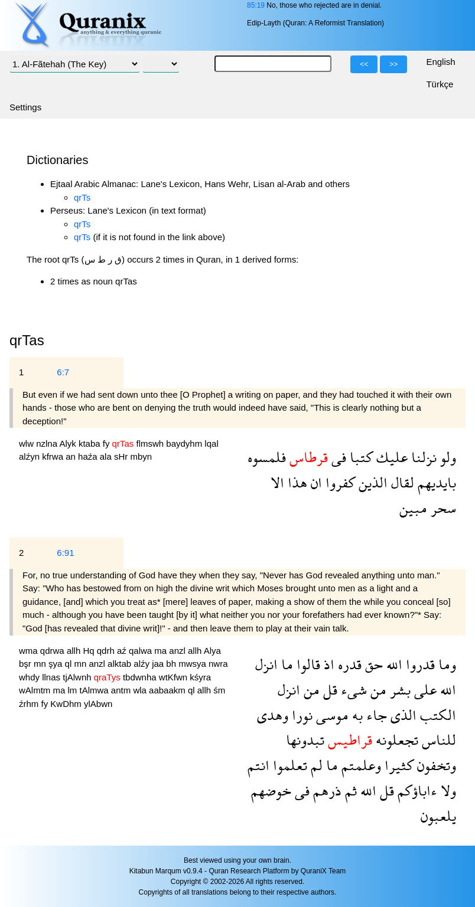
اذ (327, 664)
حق (372, 664)
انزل (266, 664)
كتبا (359, 457)
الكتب (436, 715)
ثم (349, 790)
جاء (375, 715)
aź (123, 651)
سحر (441, 508)
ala (107, 456)
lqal (211, 443)
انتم (258, 765)
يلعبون (438, 816)
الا (277, 482)
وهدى (272, 715)
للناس (437, 740)
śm (219, 690)
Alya (212, 651)
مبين (413, 508)
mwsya (193, 664)
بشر (398, 689)
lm (74, 690)
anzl (178, 651)
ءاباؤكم (415, 790)
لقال (401, 482)
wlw (27, 443)
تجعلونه (395, 740)
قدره (348, 664)
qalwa (141, 651)
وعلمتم (359, 765)
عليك (390, 457)
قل (328, 689)
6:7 (63, 372)
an (72, 456)
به (356, 715)
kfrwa (54, 456)
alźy (143, 664)
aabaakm (168, 690)
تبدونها (305, 740)
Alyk (69, 443)
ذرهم (325, 790)
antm (122, 690)
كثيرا (397, 765)
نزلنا (422, 457)
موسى (331, 715)
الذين (371, 482)
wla (141, 690)
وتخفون (435, 765)
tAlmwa (95, 690)
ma (161, 651)
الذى (402, 715)
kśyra (200, 677)
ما (285, 664)
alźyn (30, 456)
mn (41, 664)
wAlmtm (36, 690)
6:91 (65, 553)
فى (337, 457)
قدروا (418, 664)
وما (445, 664)
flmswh (151, 443)
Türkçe (439, 84)
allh (75, 651)
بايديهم (435, 482)
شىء (352, 689)
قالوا (306, 664)
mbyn (141, 456)
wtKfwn (174, 677)
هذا (295, 482)
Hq (89, 651)
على (424, 689)
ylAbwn (98, 704)
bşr (26, 664)
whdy (30, 677)
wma (29, 651)
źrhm (30, 704)
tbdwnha (141, 677)
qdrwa (53, 651)
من (376, 689)
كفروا (338, 482)
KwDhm (67, 704)
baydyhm (185, 443)
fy (107, 443)
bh (172, 664)
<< (364, 64)
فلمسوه (267, 457)
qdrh (107, 651)
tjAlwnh (78, 677)
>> (393, 64)
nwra (218, 664)
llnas (52, 677)
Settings (25, 107)
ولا (446, 790)
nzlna (47, 443)
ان (314, 482)
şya (56, 664)
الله (392, 664)
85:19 (256, 5)
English (440, 62)
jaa (159, 664)
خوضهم (271, 790)
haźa (89, 456)
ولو (446, 457)
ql (69, 664)
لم (315, 765)
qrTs (82, 197)
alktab (121, 664)
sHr (122, 456)
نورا (300, 715)
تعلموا (288, 765)
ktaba (91, 443)
